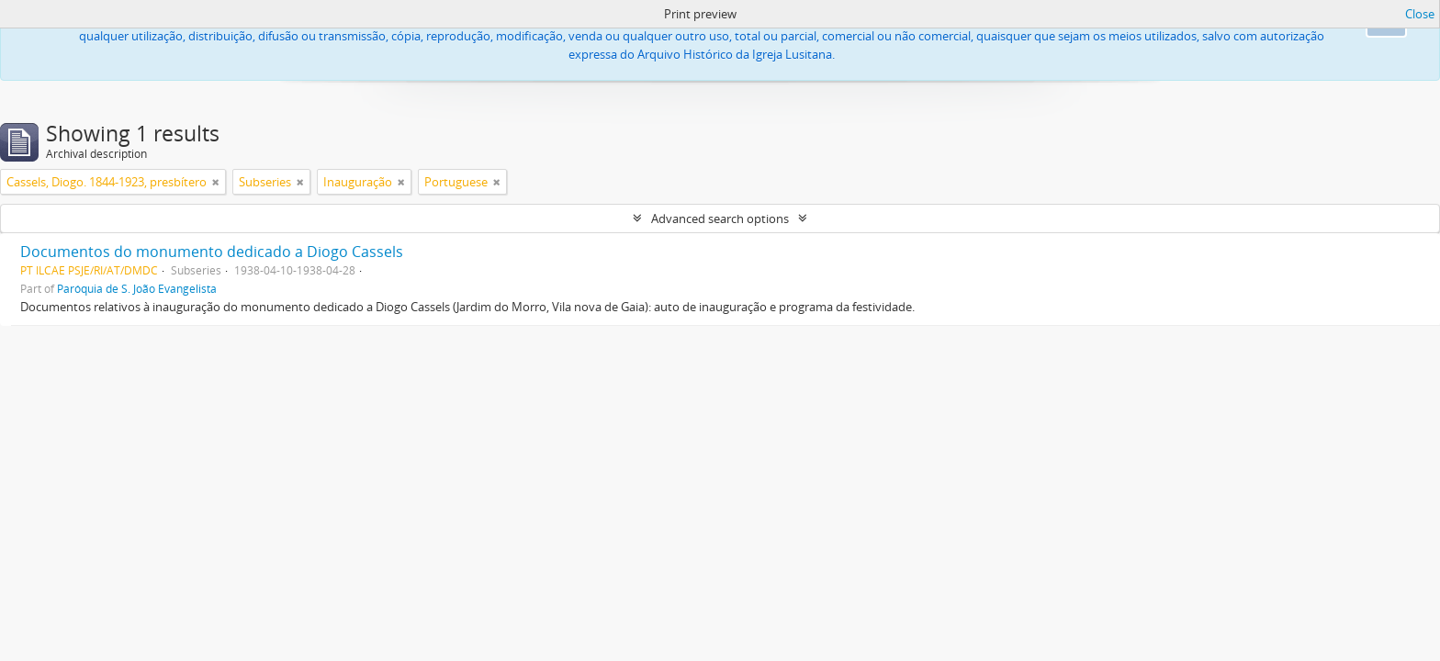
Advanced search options (720, 218)
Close (1419, 14)
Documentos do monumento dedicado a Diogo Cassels (211, 251)
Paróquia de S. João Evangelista (137, 288)
